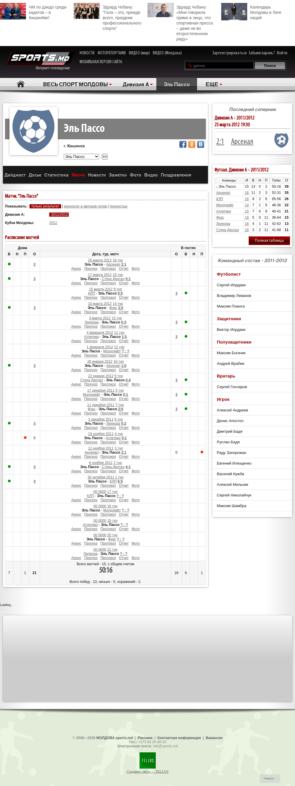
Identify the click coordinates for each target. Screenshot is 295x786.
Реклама (145, 738)
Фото (135, 174)
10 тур (119, 361)
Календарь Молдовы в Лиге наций (251, 11)
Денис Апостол (230, 421)
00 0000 (100, 492)
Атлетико (91, 337)
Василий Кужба (230, 474)
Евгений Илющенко (234, 463)
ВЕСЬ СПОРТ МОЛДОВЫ (75, 83)
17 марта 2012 (100, 275)
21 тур (112, 550)
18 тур (112, 506)
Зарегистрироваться (229, 53)
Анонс (76, 269)
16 (247, 193)
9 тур (118, 376)
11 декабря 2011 (100, 405)
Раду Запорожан (231, 452)
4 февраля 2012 (99, 333)
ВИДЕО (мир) (139, 53)
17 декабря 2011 (100, 390)
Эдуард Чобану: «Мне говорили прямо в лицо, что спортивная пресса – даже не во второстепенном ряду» (180, 22)
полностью (118, 206)
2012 (53, 223)
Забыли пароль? (262, 53)
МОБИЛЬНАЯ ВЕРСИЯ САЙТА (101, 62)
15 (247, 211)
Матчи (78, 174)
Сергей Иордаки (231, 285)
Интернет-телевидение (40, 61)
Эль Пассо (177, 83)
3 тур (118, 448)
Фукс (113, 308)
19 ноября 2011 (101, 434)
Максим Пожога (231, 306)
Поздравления (176, 174)
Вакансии (214, 738)
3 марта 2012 (100, 318)
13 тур (117, 318)
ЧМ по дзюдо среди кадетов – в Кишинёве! (33, 11)
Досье (35, 174)
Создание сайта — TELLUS (147, 771)
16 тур (118, 260)
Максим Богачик (231, 353)
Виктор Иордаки (231, 329)
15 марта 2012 (101, 289)
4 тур (118, 434)
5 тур (119, 390)
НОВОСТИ (87, 53)
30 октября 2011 (100, 477)
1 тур (119, 477)
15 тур (118, 275)
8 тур (118, 289)
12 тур (119, 347)
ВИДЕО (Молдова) (167, 53)
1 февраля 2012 (99, 347)
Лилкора (92, 322)
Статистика (56, 174)
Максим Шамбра (231, 506)
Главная (21, 84)
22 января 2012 (101, 376)
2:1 (220, 142)
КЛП (91, 293)
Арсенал (113, 264)
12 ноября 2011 (101, 448)
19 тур (112, 521)
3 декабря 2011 (101, 419)
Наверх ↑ (270, 778)
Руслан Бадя (228, 442)
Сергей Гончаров (232, 387)
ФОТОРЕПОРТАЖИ (112, 53)
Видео (151, 174)
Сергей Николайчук (234, 495)
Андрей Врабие (231, 363)
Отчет (124, 269)
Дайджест (15, 174)
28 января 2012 (100, 361)
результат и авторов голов (85, 206)
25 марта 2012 (100, 260)
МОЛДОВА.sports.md (114, 738)
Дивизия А (136, 83)
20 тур (112, 535)
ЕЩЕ (212, 83)
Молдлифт (112, 351)
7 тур (119, 405)
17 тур (112, 492)
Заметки (118, 174)
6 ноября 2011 (101, 463)
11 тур (119, 333)
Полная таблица (269, 240)
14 (247, 205)
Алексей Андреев (232, 410)
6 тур (118, 419)
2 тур (118, 463)
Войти (282, 53)
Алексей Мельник (232, 484)
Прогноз (90, 269)
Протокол (108, 269)
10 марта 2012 (100, 304)
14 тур (118, 304)
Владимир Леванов (234, 295)
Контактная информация (179, 738)
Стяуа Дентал (113, 279)
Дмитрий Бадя (229, 431)
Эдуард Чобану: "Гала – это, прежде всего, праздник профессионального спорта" (107, 17)
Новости (97, 174)
